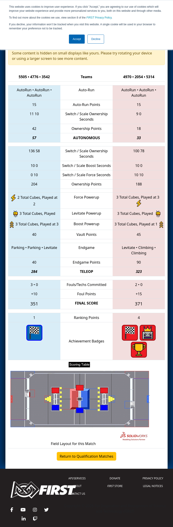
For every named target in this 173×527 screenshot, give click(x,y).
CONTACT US (77, 494)
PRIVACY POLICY (153, 478)
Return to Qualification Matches (86, 456)
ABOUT (77, 486)
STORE (115, 486)
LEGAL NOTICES (153, 486)
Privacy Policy (99, 17)
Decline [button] (95, 39)
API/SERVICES (77, 478)
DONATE (115, 478)
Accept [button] (77, 39)
